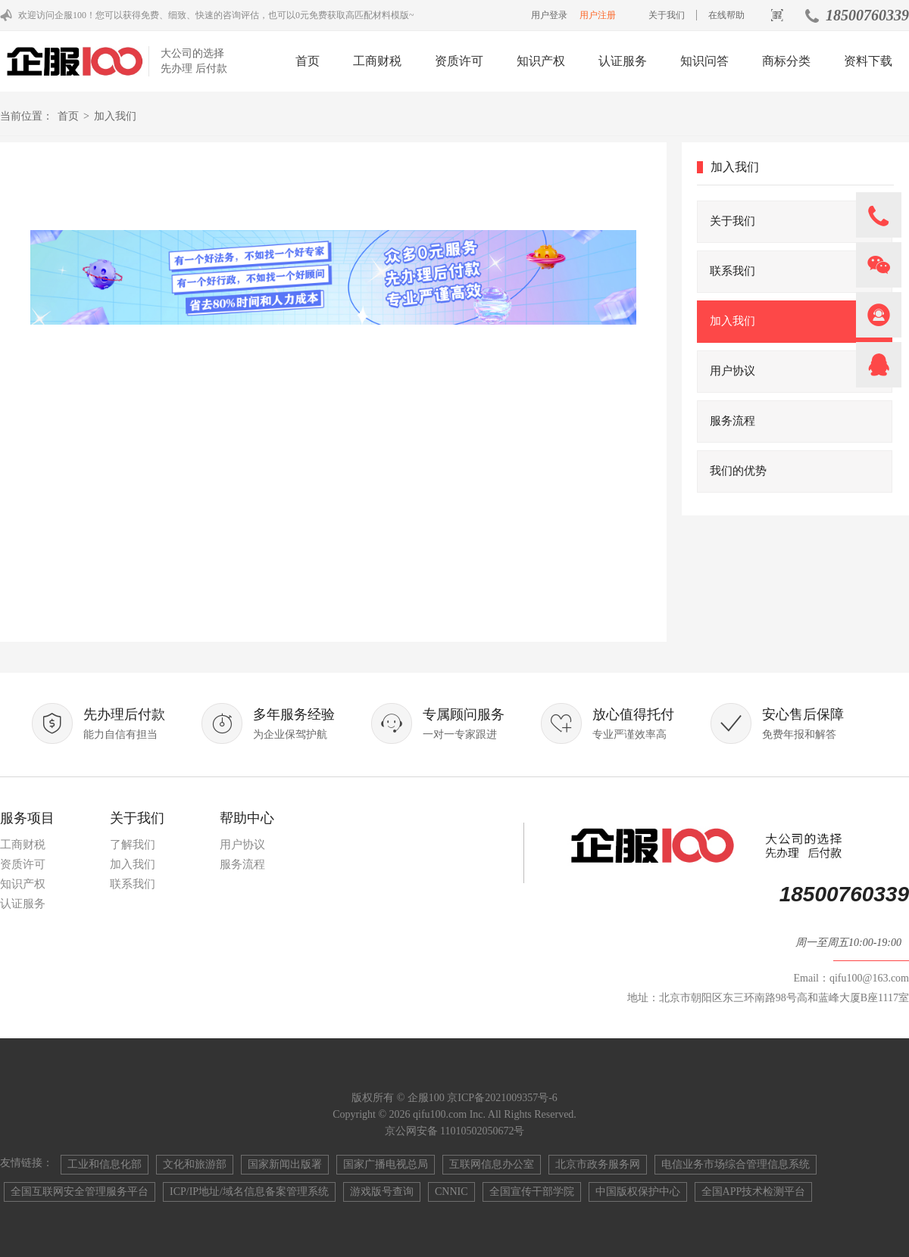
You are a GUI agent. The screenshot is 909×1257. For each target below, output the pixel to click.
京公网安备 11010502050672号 (455, 1131)
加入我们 (132, 864)
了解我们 (132, 845)
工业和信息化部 (104, 1164)
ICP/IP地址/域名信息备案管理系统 (249, 1191)
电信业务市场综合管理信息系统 (735, 1164)
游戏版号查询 (382, 1191)
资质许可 (459, 60)
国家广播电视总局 (385, 1164)
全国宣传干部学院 (531, 1191)
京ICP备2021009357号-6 (502, 1097)
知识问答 (704, 60)
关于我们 (666, 15)
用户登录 (549, 15)
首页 (307, 60)
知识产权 (541, 60)
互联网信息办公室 (491, 1164)
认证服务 (622, 60)
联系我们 (132, 884)
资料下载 (868, 60)
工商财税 (377, 60)
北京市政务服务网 (597, 1164)
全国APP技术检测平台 (753, 1191)
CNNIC (451, 1191)
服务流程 (242, 864)
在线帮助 (726, 15)
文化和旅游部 (194, 1164)
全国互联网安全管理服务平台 (79, 1191)
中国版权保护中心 (637, 1191)
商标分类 (786, 60)
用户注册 (597, 15)
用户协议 (242, 845)
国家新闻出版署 (285, 1164)
